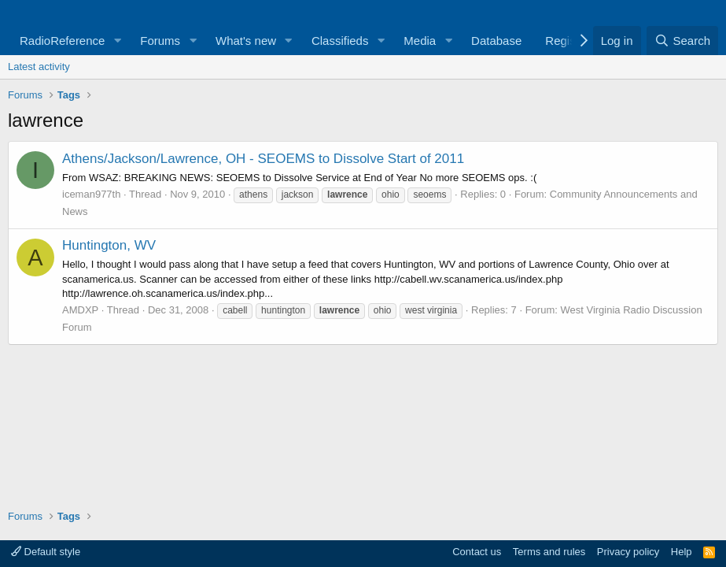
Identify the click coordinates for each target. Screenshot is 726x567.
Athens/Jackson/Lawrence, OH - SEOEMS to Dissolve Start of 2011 (263, 158)
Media (420, 40)
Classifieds (340, 40)
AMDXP (80, 310)
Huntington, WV (109, 245)
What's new (246, 40)
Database (496, 40)
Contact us (476, 552)
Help (681, 552)
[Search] (682, 40)
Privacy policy (628, 552)
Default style (45, 552)
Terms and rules (549, 552)
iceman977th (91, 194)
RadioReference (62, 40)
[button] (117, 40)
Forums (160, 40)
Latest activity (39, 66)
